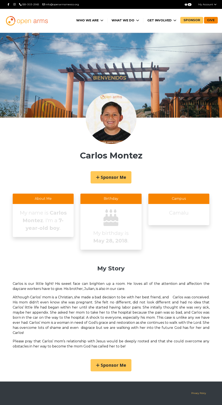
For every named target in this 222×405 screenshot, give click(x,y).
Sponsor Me (111, 177)
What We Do (123, 20)
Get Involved (159, 20)
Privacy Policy (198, 393)
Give (211, 20)
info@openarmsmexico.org (60, 4)
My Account (207, 4)
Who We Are (87, 20)
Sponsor (191, 20)
